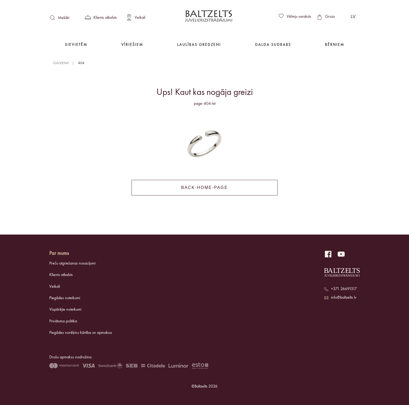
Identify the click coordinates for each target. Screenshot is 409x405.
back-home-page (204, 187)
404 (81, 63)
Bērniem (334, 45)
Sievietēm (76, 45)
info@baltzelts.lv (344, 298)
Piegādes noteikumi (64, 298)
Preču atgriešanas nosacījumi (72, 263)
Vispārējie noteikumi (65, 310)
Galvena (61, 63)
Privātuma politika (63, 321)
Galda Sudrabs (273, 45)
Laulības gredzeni (199, 45)
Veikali (54, 287)
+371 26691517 (344, 289)
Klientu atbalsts (61, 275)
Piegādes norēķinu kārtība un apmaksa (80, 333)
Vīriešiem (132, 45)
